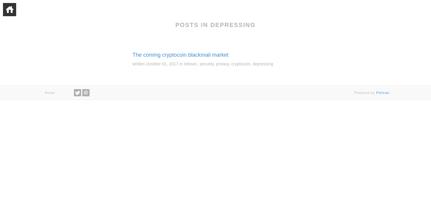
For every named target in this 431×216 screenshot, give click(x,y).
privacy (222, 64)
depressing (263, 64)
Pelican (382, 92)
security (207, 64)
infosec (190, 64)
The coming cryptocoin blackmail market (181, 55)
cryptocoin (241, 64)
